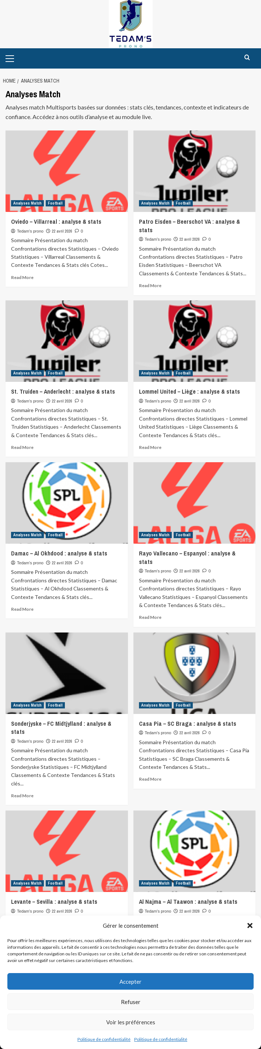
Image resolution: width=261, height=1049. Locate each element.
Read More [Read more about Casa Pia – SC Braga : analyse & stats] (150, 779)
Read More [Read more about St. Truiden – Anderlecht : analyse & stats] (22, 447)
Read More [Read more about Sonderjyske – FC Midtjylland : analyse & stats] (22, 795)
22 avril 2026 (62, 231)
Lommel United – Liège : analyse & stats (189, 391)
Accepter (130, 981)
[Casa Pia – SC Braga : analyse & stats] (194, 673)
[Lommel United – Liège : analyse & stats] (194, 341)
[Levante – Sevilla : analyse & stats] (67, 851)
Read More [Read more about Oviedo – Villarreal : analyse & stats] (22, 277)
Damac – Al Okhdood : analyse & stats (59, 553)
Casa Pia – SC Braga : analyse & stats (187, 723)
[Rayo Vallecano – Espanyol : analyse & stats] (194, 503)
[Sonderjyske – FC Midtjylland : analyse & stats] (67, 673)
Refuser (130, 1002)
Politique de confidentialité (103, 1039)
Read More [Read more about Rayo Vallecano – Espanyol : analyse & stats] (150, 617)
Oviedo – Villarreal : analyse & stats (56, 221)
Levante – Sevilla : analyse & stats (54, 902)
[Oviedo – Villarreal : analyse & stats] (67, 171)
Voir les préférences (130, 1022)
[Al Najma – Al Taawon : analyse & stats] (194, 851)
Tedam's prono (30, 231)
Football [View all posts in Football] (55, 203)
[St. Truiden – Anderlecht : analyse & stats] (67, 341)
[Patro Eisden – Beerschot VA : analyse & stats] (194, 171)
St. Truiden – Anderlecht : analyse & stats (63, 391)
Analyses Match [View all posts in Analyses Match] (27, 203)
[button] (250, 925)
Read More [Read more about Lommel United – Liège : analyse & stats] (150, 447)
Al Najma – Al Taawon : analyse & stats (188, 902)
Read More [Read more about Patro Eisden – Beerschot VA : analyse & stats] (150, 285)
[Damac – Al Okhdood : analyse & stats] (67, 503)
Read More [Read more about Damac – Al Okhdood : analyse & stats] (22, 609)
